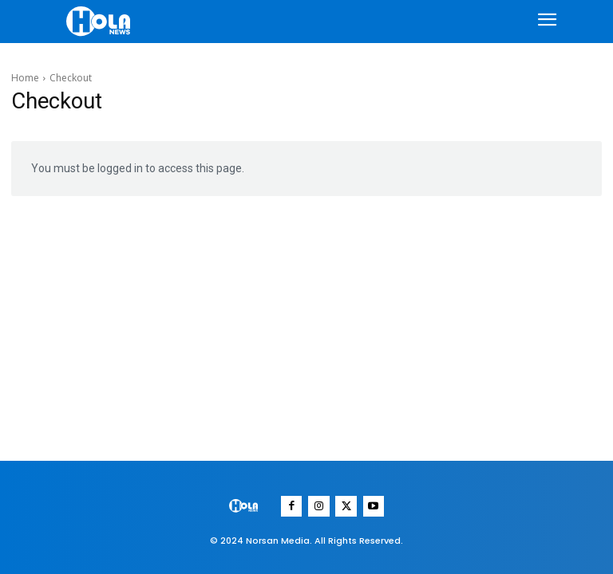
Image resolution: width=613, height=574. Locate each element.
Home (25, 78)
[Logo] (100, 21)
